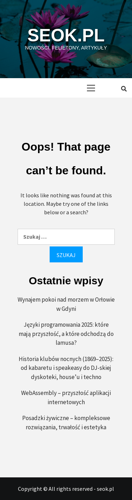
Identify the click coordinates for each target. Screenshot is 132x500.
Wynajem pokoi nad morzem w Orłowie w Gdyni (66, 304)
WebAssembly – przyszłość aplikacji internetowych (66, 397)
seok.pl (66, 35)
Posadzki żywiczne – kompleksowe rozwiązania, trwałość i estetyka (66, 422)
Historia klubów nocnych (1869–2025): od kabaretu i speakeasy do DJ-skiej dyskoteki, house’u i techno (66, 368)
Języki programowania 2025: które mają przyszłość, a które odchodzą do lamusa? (66, 334)
